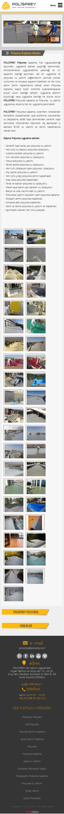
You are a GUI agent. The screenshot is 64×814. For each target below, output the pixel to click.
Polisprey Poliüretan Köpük (32, 768)
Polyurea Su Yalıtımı (32, 783)
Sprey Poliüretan (32, 798)
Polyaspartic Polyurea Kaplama (32, 776)
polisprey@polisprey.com (32, 648)
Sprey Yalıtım (32, 790)
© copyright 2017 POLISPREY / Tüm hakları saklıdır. (32, 806)
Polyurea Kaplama (32, 753)
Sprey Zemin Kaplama (32, 739)
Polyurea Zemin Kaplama (32, 731)
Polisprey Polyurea (32, 717)
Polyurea (32, 746)
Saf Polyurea (32, 724)
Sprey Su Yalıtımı (32, 761)
